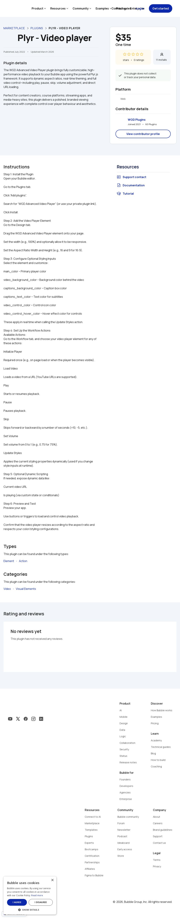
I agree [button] (17, 902)
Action (23, 561)
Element (9, 561)
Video (7, 589)
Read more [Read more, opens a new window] (37, 895)
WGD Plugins (137, 120)
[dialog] (30, 895)
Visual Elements (26, 589)
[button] (30, 909)
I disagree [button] (41, 902)
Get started (160, 8)
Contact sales (121, 8)
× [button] (52, 880)
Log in (140, 8)
